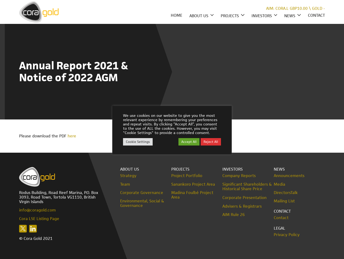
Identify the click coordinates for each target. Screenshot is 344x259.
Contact (316, 15)
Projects (230, 15)
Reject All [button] (211, 142)
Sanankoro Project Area (193, 184)
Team (125, 184)
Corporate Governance (141, 192)
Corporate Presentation (244, 197)
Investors (262, 15)
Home (176, 15)
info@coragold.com (37, 210)
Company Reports (239, 175)
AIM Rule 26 (233, 214)
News (289, 15)
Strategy (128, 175)
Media (279, 184)
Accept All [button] (189, 142)
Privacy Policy (287, 234)
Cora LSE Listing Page (39, 218)
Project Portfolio (186, 175)
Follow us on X (23, 228)
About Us (198, 15)
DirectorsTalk (286, 192)
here (72, 136)
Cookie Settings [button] (138, 142)
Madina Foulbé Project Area (192, 195)
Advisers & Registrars (242, 206)
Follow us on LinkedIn (33, 228)
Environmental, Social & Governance (142, 203)
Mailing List (284, 201)
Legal (279, 228)
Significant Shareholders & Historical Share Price (247, 186)
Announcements (289, 175)
